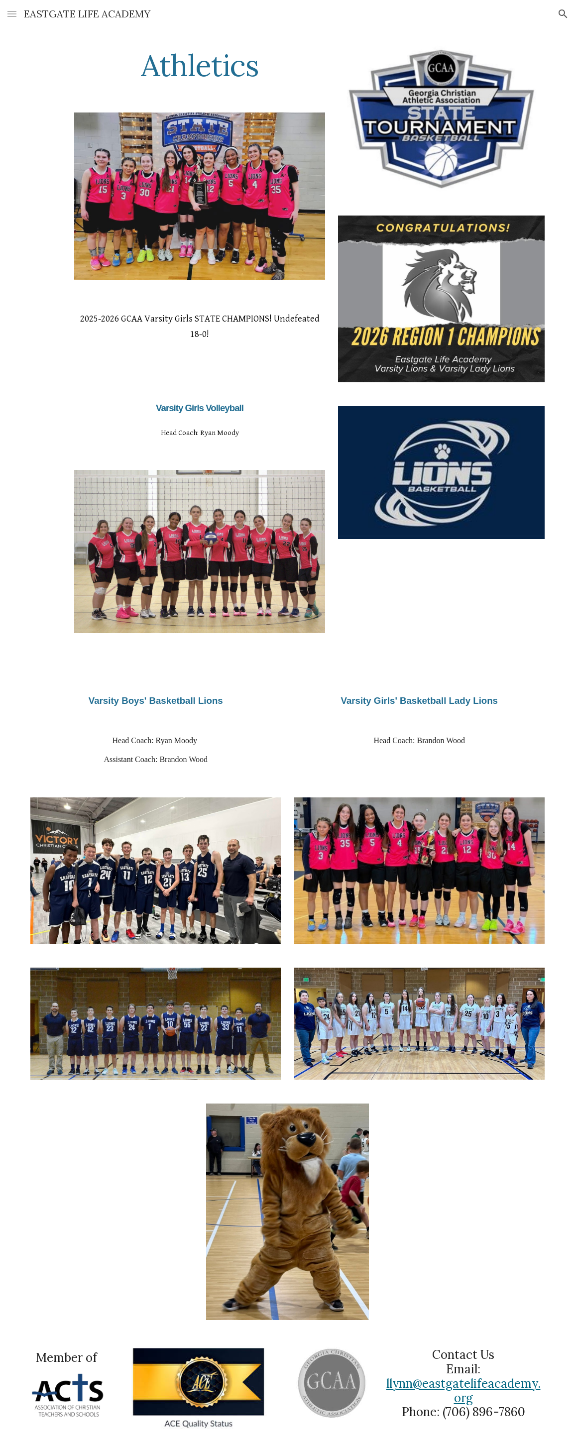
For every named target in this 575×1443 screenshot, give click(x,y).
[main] (199, 65)
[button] (12, 13)
